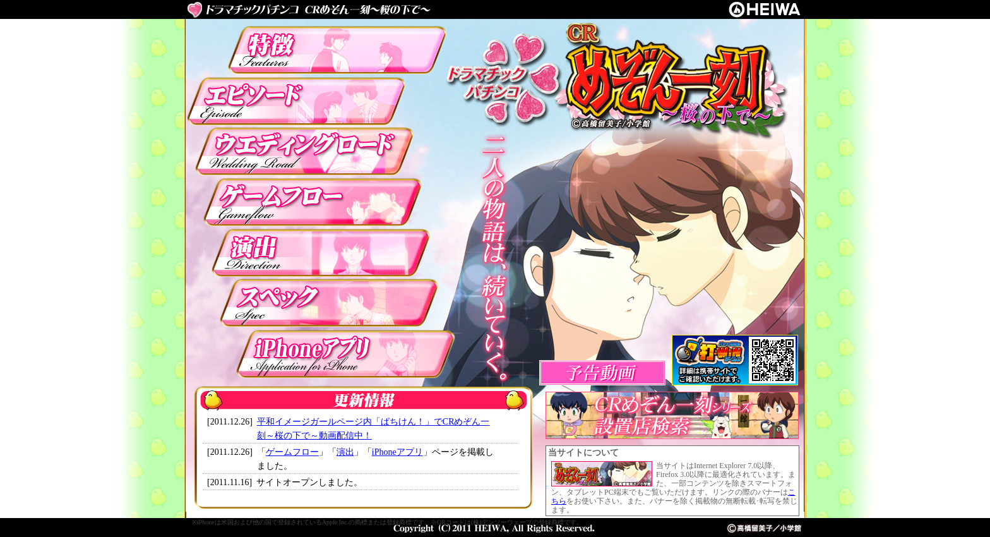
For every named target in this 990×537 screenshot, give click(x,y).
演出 (345, 452)
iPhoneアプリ (397, 452)
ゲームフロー (292, 452)
